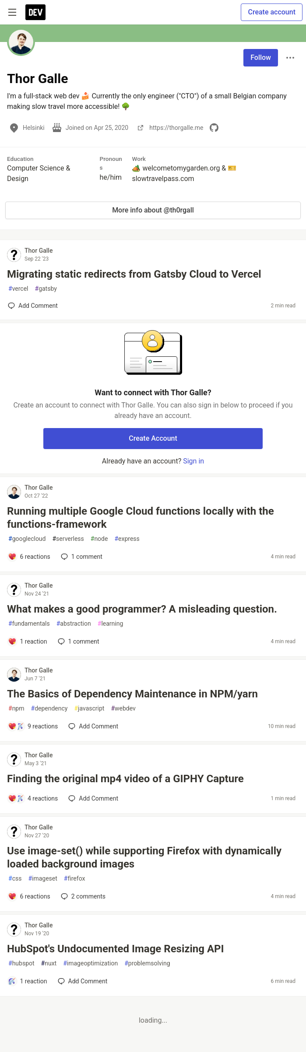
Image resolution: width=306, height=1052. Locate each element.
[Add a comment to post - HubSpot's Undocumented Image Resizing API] (28, 981)
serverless (68, 538)
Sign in (193, 461)
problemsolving (147, 963)
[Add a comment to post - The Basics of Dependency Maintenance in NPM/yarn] (33, 726)
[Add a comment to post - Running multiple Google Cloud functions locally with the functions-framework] (29, 556)
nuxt (49, 963)
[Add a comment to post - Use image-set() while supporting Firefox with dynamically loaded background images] (29, 896)
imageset (42, 878)
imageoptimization (90, 963)
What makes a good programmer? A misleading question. (142, 609)
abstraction (73, 623)
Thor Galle (39, 250)
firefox (74, 878)
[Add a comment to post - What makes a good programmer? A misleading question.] (28, 641)
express (126, 538)
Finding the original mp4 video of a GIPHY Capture (125, 779)
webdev (123, 708)
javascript (89, 708)
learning (110, 623)
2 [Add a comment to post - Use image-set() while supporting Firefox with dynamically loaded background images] (82, 896)
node (99, 538)
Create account (271, 12)
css (14, 878)
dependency (49, 708)
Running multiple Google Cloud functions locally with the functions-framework (140, 517)
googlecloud (27, 538)
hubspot (21, 963)
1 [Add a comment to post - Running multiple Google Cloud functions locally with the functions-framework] (80, 556)
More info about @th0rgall (153, 210)
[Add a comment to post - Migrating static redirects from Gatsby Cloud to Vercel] (33, 306)
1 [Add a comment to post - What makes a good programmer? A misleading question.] (77, 641)
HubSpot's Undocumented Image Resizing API (115, 949)
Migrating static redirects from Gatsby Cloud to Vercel (134, 274)
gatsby (46, 288)
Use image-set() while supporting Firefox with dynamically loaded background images (144, 857)
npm (16, 708)
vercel (18, 288)
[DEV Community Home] (35, 12)
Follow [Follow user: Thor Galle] (260, 57)
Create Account (153, 438)
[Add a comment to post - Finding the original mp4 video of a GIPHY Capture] (33, 798)
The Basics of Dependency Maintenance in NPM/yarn (132, 694)
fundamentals (29, 623)
